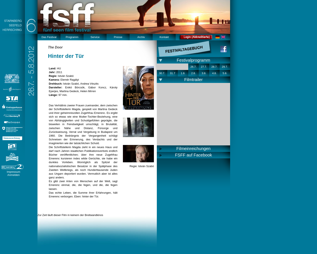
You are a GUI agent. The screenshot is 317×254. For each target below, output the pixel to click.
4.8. (214, 73)
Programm (72, 37)
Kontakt (164, 37)
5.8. (225, 73)
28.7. (214, 66)
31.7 (172, 73)
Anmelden (13, 175)
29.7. (225, 66)
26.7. (194, 66)
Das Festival (49, 37)
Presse (118, 37)
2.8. (193, 73)
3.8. (204, 73)
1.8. (183, 73)
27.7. (204, 66)
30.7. (162, 73)
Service (94, 37)
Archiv (141, 37)
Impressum (13, 171)
